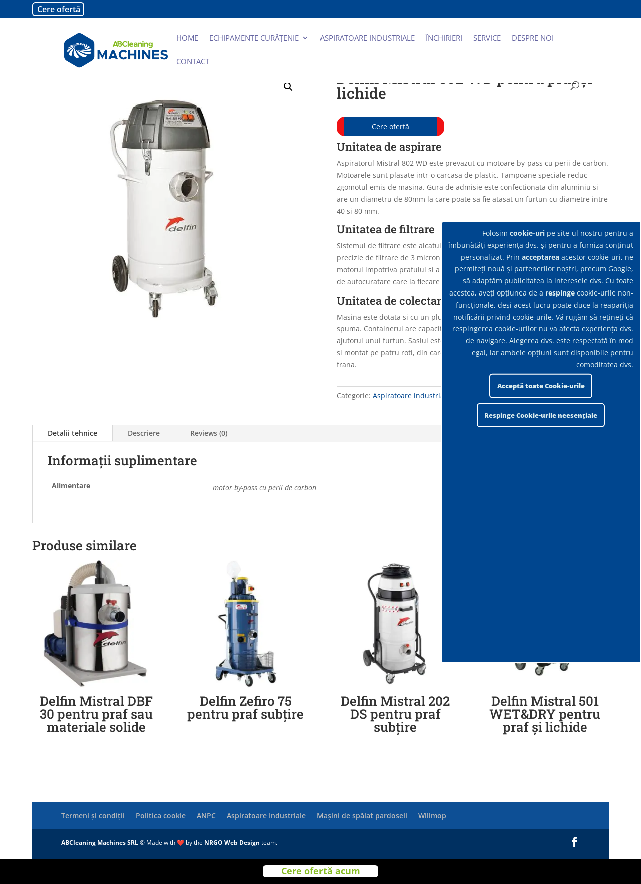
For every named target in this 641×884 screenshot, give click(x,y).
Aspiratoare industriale (367, 38)
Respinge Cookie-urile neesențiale (540, 415)
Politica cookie (161, 815)
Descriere (144, 433)
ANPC (206, 815)
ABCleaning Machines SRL (100, 842)
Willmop (432, 815)
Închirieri (444, 38)
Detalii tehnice (72, 433)
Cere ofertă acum (320, 871)
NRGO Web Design (232, 842)
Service (487, 38)
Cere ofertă (58, 9)
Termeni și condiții (93, 815)
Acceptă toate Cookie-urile (541, 385)
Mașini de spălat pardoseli (362, 815)
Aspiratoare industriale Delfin (422, 395)
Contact (192, 62)
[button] (288, 87)
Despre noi (533, 38)
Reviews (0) (208, 433)
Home (187, 38)
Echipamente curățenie (254, 38)
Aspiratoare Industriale (266, 815)
